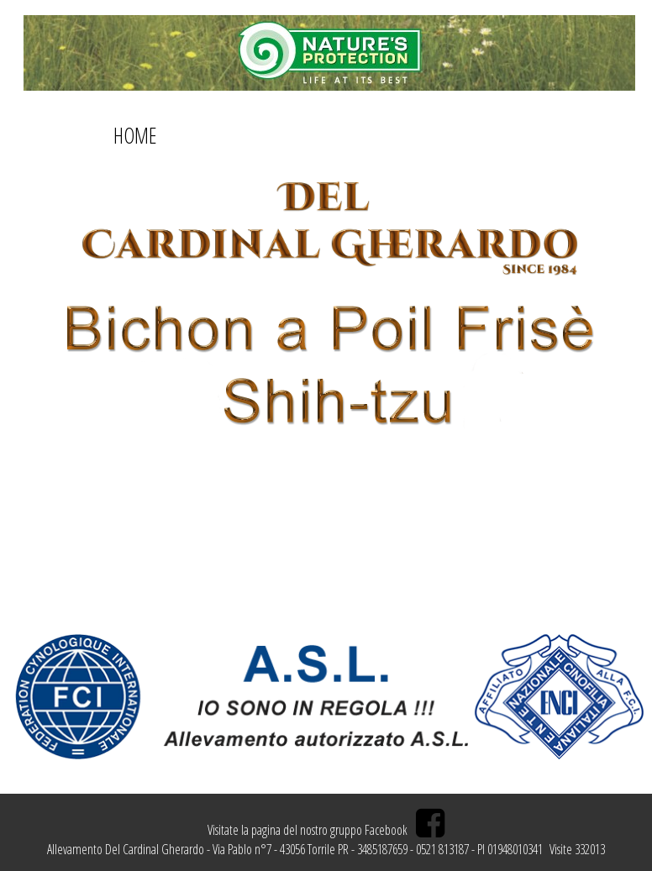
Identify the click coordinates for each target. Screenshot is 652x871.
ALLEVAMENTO (448, 135)
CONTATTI (284, 135)
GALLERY (358, 135)
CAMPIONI (544, 135)
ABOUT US (203, 135)
